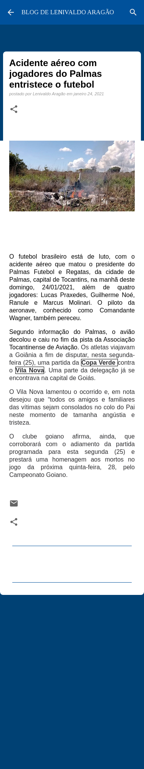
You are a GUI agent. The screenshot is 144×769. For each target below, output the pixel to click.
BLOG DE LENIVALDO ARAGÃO (68, 12)
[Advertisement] (72, 678)
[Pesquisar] (133, 12)
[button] (13, 110)
